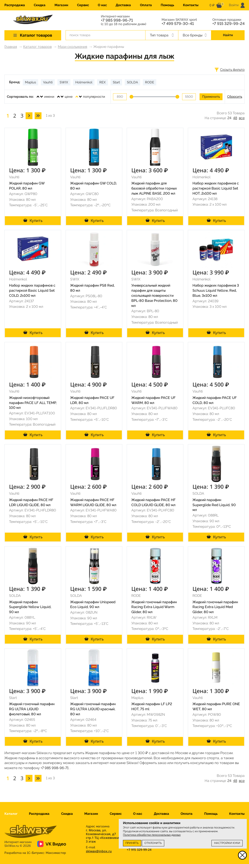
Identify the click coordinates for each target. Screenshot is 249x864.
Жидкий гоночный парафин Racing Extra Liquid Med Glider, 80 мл (215, 607)
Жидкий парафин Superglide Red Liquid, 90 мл (214, 505)
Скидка (39, 5)
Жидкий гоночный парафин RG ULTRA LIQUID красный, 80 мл (93, 709)
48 (235, 118)
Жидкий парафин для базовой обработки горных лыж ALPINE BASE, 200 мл (154, 188)
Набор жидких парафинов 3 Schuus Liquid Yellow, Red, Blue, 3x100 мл (215, 290)
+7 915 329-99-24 (228, 23)
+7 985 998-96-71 (117, 20)
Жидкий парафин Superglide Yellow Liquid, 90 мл (30, 607)
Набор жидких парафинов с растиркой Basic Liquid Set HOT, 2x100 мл (215, 188)
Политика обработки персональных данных (152, 834)
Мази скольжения (72, 47)
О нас (102, 5)
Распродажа (14, 5)
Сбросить (234, 97)
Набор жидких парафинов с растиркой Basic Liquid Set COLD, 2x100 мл (32, 290)
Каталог (10, 814)
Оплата (146, 5)
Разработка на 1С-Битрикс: (35, 853)
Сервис (83, 5)
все (242, 118)
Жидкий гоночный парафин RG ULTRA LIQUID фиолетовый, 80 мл (32, 709)
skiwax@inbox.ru (99, 851)
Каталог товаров (37, 47)
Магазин (61, 5)
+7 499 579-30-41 (178, 23)
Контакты (190, 5)
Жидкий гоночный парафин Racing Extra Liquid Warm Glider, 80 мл (154, 607)
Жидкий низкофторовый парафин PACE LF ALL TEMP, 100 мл (33, 403)
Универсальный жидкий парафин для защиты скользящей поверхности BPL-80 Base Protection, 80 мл (154, 295)
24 (229, 118)
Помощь (167, 5)
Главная (10, 47)
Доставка (123, 5)
